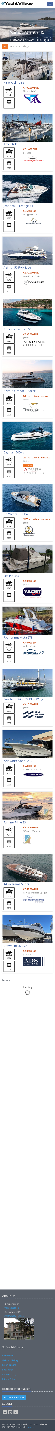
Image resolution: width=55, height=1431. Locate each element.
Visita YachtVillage (10, 1360)
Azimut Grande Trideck (20, 391)
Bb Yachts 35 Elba (16, 514)
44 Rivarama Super (16, 884)
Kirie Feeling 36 (14, 82)
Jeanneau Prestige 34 (18, 206)
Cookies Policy (9, 1374)
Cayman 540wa (14, 452)
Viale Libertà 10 (11, 1307)
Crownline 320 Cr (15, 946)
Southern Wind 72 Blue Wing (23, 699)
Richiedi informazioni (14, 1397)
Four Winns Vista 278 (18, 637)
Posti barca (7, 1369)
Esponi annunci (9, 1364)
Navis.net (31, 1427)
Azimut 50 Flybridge (17, 267)
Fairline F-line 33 (15, 822)
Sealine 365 (11, 576)
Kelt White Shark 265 (18, 761)
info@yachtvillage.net (14, 1315)
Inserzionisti (7, 1355)
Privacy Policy (8, 1379)
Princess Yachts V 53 (17, 329)
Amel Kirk (10, 144)
